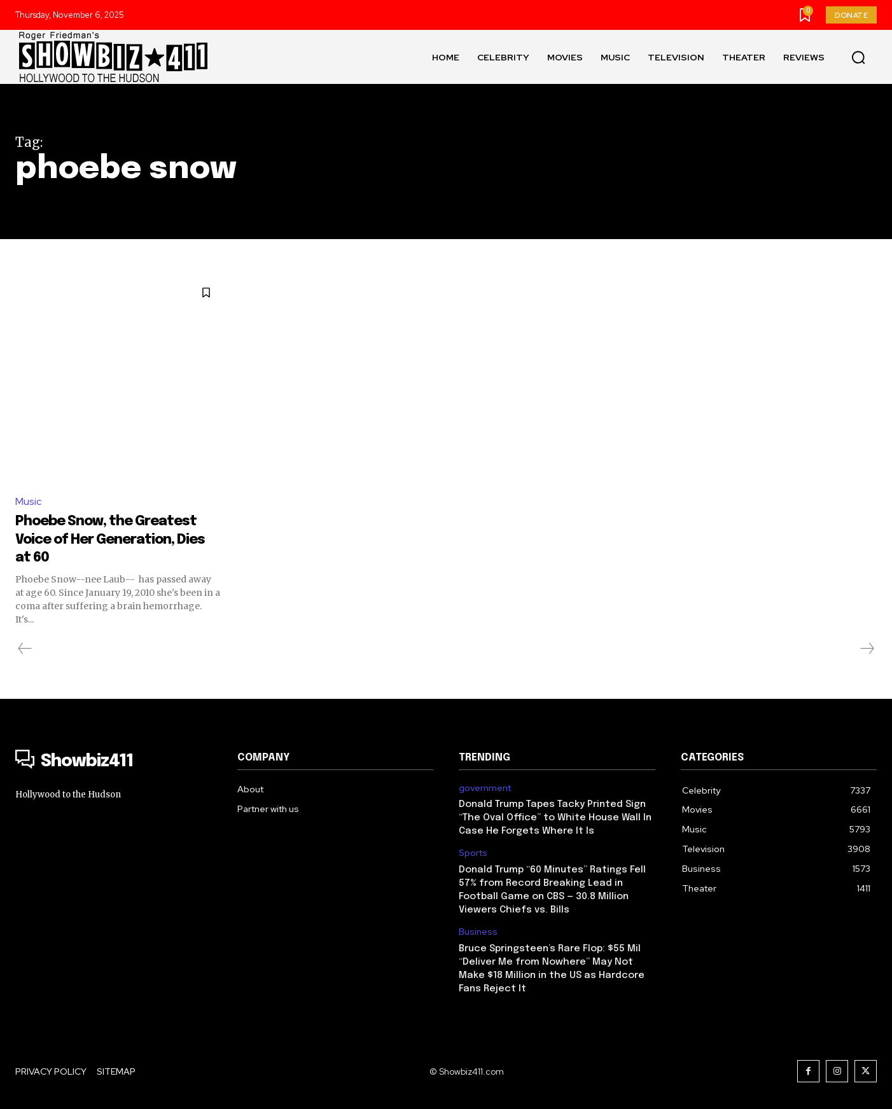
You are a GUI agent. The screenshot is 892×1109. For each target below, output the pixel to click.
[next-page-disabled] (866, 648)
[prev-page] (25, 648)
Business (478, 931)
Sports (473, 853)
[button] (858, 57)
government (485, 788)
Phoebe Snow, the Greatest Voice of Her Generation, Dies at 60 (104, 538)
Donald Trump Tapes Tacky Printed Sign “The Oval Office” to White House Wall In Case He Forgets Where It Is (555, 818)
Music (28, 501)
